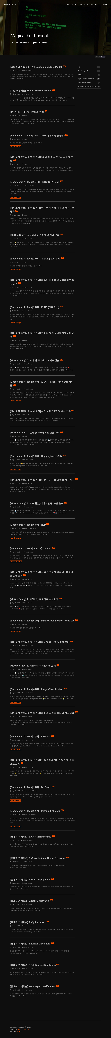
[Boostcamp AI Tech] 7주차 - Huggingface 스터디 (36, 465)
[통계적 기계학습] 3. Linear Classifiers (30, 952)
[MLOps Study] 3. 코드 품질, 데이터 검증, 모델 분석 (36, 512)
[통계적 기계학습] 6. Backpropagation (30, 888)
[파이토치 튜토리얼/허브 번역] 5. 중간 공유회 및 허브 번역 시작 (42, 488)
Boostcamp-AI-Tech (89, 80)
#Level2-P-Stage (16, 155)
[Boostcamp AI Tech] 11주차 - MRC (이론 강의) (35, 190)
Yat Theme (26, 1029)
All (89, 76)
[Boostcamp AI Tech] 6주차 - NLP (28, 533)
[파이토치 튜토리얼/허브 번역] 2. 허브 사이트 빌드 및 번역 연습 (42, 721)
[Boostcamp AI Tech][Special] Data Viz (31, 557)
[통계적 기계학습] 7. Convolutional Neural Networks (37, 867)
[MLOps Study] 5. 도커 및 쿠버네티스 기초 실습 (34, 369)
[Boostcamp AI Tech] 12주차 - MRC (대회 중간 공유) (37, 144)
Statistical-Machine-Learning (89, 95)
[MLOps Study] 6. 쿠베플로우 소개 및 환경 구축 (34, 243)
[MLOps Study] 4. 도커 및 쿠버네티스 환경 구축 (34, 441)
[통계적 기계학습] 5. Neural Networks (29, 909)
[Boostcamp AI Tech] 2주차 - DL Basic (30, 796)
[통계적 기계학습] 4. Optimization (27, 931)
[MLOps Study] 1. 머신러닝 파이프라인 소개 (33, 674)
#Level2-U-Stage (16, 478)
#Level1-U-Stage (16, 758)
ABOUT (73, 4)
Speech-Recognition (89, 91)
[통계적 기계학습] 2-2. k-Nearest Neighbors (33, 973)
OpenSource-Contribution (89, 87)
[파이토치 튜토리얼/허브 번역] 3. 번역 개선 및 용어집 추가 (39, 650)
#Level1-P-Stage (16, 640)
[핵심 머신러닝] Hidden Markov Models (30, 99)
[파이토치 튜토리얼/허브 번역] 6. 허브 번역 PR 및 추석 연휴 (40, 420)
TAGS (103, 4)
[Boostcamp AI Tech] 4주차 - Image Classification (36, 698)
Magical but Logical (11, 4)
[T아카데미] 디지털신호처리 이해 (27, 120)
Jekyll (19, 1029)
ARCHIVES (82, 4)
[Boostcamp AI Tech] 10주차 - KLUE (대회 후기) (35, 267)
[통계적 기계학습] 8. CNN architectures (30, 845)
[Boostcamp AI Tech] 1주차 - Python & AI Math (35, 819)
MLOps (89, 83)
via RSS (19, 1031)
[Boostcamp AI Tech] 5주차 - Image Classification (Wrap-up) (42, 629)
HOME (65, 4)
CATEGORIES (93, 4)
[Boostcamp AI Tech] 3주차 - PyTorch (30, 745)
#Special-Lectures (16, 409)
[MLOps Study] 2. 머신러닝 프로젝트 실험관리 (34, 608)
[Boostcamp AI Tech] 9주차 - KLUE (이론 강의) (34, 316)
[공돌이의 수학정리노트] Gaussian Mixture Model (36, 75)
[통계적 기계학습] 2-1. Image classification (32, 995)
